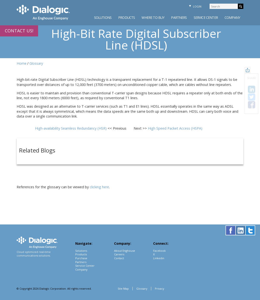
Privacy (159, 288)
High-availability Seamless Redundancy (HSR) (71, 128)
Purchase (81, 258)
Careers (119, 254)
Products (126, 17)
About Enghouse (124, 250)
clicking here (99, 187)
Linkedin (158, 258)
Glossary (36, 63)
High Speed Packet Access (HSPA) (175, 128)
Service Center (206, 17)
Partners (179, 17)
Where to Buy (153, 17)
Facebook (159, 250)
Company (232, 17)
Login (194, 6)
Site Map (123, 288)
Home (22, 63)
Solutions (102, 17)
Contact (119, 258)
